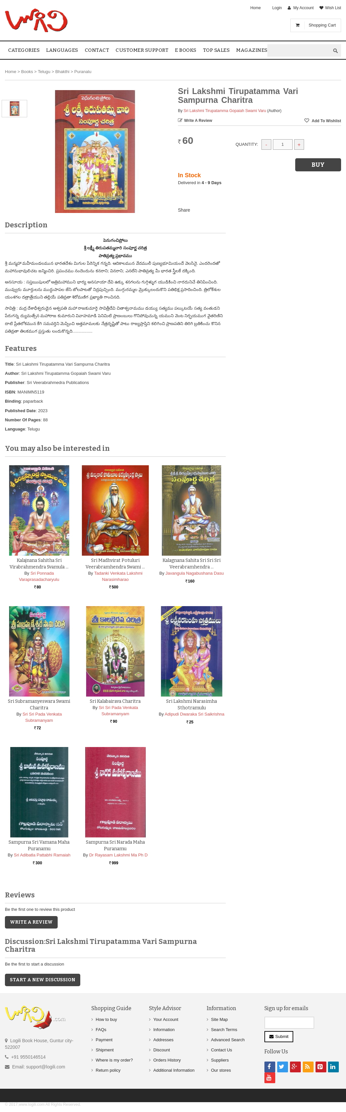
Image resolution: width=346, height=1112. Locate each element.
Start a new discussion (42, 980)
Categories (24, 50)
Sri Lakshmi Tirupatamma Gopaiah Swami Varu (224, 110)
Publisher (14, 382)
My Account (303, 8)
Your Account (165, 1019)
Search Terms (224, 1029)
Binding (13, 401)
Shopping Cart (322, 25)
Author (12, 373)
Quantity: (247, 144)
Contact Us (221, 1049)
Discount (161, 1049)
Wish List (333, 8)
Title (9, 364)
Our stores (221, 1070)
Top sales (216, 50)
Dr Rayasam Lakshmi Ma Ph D (118, 855)
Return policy (108, 1070)
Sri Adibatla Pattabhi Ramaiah (42, 855)
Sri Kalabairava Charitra (115, 701)
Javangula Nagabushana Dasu (194, 573)
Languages (62, 50)
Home (255, 8)
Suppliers (220, 1060)
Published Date (20, 410)
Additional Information (174, 1070)
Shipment (105, 1049)
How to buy (106, 1019)
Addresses (163, 1039)
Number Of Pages (23, 419)
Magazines (252, 50)
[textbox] (299, 50)
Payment (104, 1039)
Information (164, 1029)
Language (15, 429)
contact (97, 50)
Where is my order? (114, 1060)
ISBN (10, 392)
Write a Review (198, 120)
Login (277, 8)
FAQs (101, 1029)
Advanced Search (228, 1039)
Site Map (219, 1019)
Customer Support (142, 50)
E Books (186, 50)
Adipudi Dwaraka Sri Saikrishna (194, 714)
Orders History (167, 1060)
